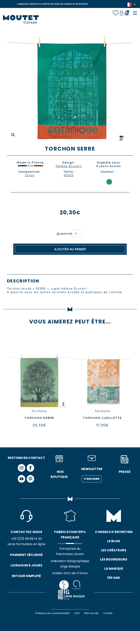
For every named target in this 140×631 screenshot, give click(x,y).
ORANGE (109, 176)
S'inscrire (92, 479)
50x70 (69, 175)
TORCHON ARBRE (57, 418)
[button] (13, 134)
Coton (30, 175)
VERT (109, 182)
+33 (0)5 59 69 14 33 (26, 539)
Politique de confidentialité (52, 613)
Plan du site (91, 613)
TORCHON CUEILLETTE (120, 418)
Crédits (108, 613)
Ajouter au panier (70, 249)
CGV (77, 613)
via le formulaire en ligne (26, 544)
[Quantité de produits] (77, 233)
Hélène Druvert (68, 166)
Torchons (57, 411)
